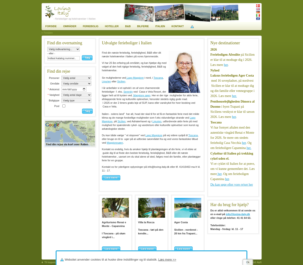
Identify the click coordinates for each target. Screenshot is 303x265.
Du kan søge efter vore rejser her (232, 184)
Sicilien (121, 81)
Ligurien (106, 81)
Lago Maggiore (135, 77)
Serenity (128, 91)
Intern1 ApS (255, 262)
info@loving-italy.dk (238, 214)
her (226, 65)
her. (234, 96)
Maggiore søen (141, 95)
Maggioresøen (115, 142)
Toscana (158, 77)
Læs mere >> (167, 259)
